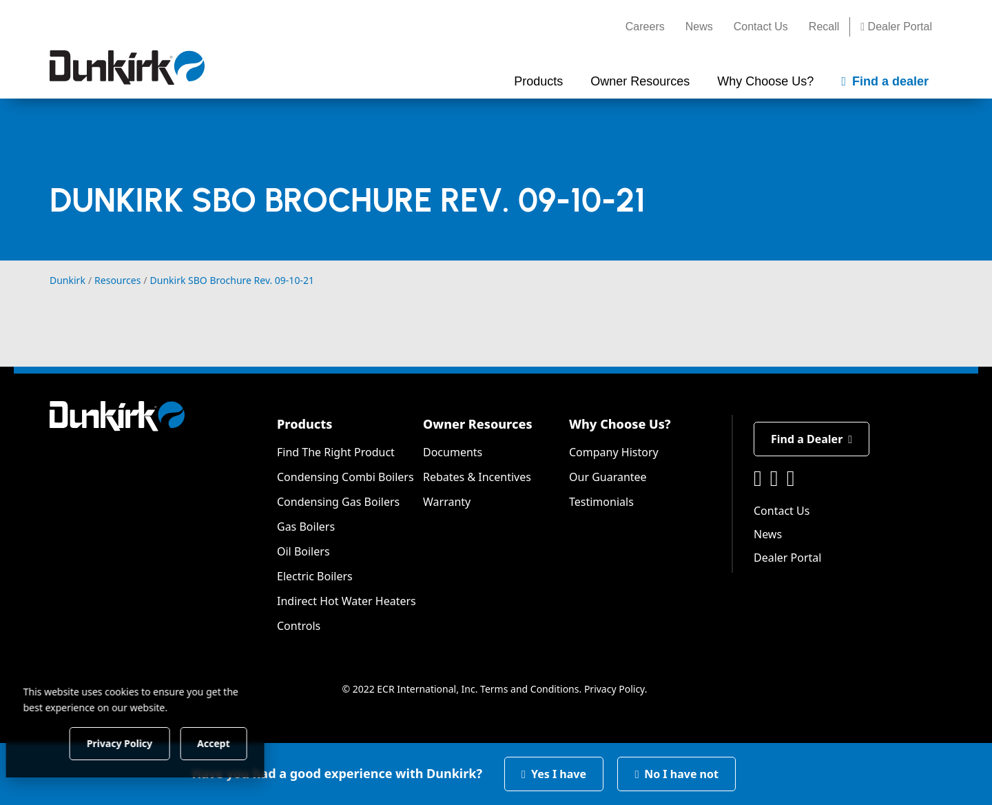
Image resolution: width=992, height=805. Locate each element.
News (699, 26)
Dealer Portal (896, 26)
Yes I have (553, 774)
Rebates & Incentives (477, 477)
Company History (614, 452)
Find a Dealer (811, 439)
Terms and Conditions (529, 688)
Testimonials (601, 501)
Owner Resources (478, 424)
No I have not (676, 774)
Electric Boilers (315, 576)
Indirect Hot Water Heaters (346, 601)
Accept (235, 742)
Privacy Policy (614, 688)
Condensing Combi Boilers (345, 477)
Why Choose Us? (620, 424)
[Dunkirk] (127, 68)
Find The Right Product (336, 452)
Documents (452, 452)
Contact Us (761, 26)
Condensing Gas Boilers (338, 501)
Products (304, 424)
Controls (298, 625)
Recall (824, 26)
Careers (645, 26)
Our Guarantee (608, 477)
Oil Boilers (303, 551)
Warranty (447, 501)
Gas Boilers (306, 526)
